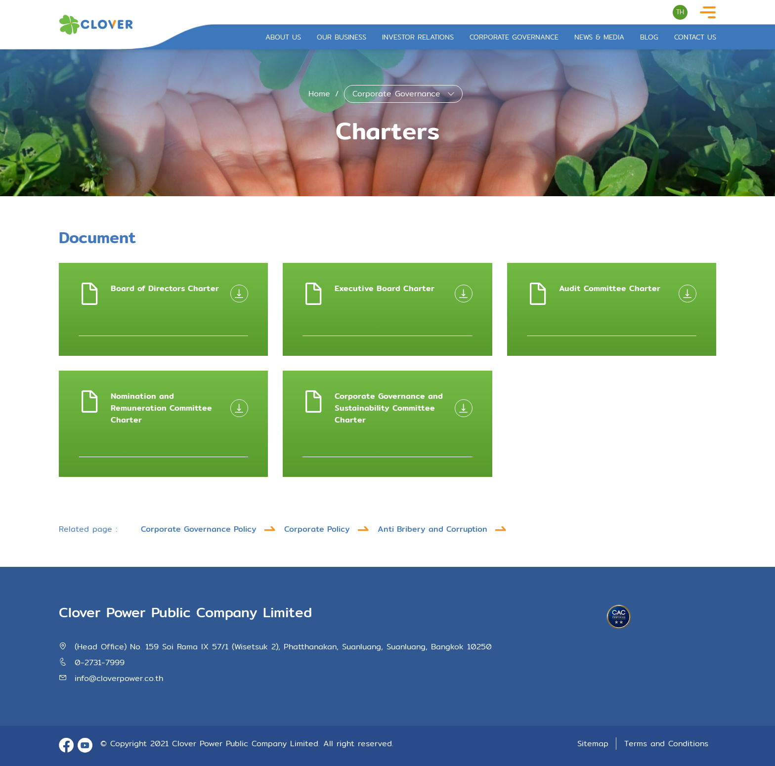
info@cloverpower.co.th (119, 678)
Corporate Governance (514, 37)
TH (680, 12)
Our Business (341, 37)
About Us (283, 37)
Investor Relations (418, 37)
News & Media (599, 37)
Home (319, 93)
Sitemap (594, 743)
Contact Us (695, 37)
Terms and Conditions (666, 743)
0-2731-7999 (100, 662)
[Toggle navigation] (707, 12)
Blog (649, 37)
